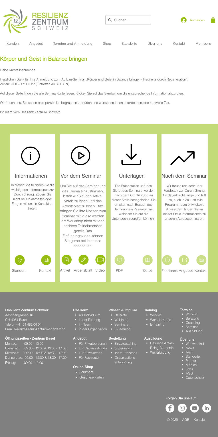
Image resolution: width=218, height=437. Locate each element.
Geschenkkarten (91, 377)
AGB (189, 373)
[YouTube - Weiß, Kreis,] (194, 408)
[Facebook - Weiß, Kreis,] (170, 408)
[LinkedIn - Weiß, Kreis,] (206, 408)
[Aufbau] (184, 260)
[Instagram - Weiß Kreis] (182, 408)
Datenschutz (195, 377)
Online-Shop (83, 367)
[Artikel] (67, 260)
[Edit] (84, 260)
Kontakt (199, 419)
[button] (213, 20)
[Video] (100, 260)
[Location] (20, 260)
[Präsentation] (120, 260)
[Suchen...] (127, 20)
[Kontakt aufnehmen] (46, 260)
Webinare (121, 320)
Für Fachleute (89, 357)
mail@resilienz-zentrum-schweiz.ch (39, 329)
